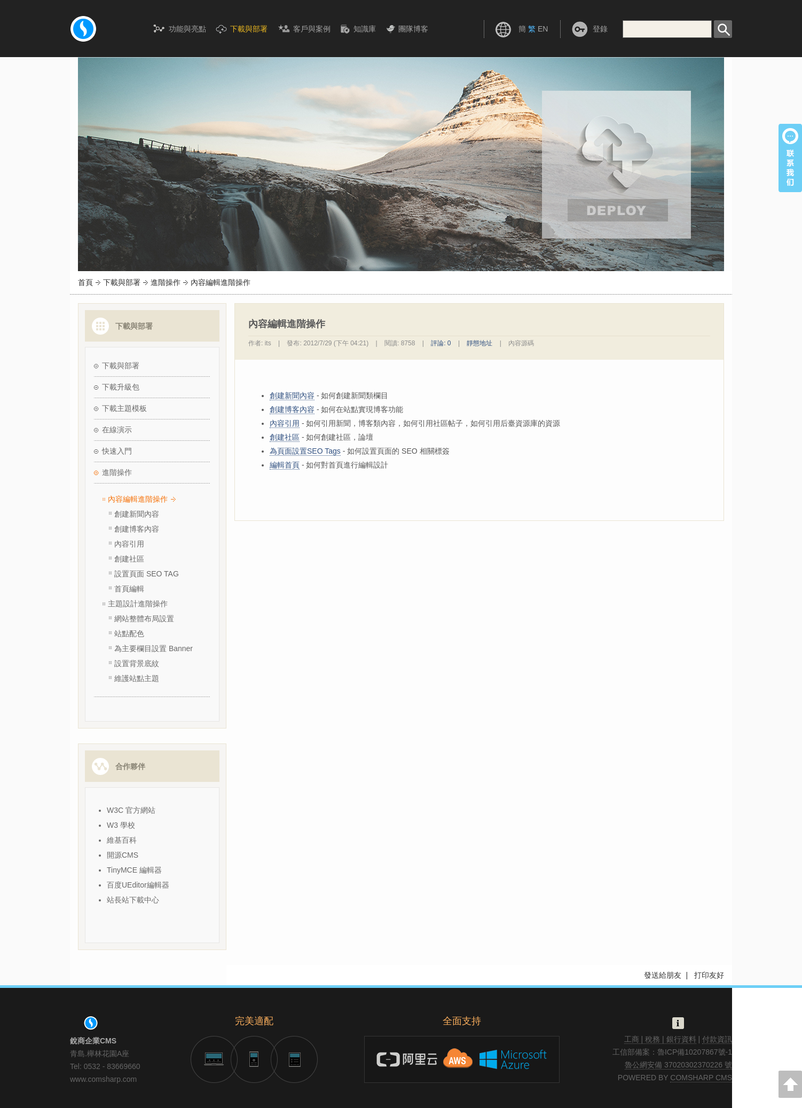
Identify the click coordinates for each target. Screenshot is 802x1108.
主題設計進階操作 (138, 603)
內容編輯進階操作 (138, 499)
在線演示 (117, 429)
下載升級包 (120, 387)
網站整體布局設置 (144, 618)
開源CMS (122, 855)
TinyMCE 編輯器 (134, 870)
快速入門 (117, 451)
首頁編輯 (129, 588)
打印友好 (709, 975)
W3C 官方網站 (131, 810)
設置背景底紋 (136, 663)
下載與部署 (121, 282)
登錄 (600, 29)
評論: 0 (441, 343)
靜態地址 (479, 343)
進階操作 (165, 282)
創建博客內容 (136, 529)
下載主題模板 (124, 408)
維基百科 (122, 840)
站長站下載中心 (133, 900)
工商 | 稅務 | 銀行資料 (660, 1039)
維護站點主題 (136, 678)
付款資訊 (717, 1039)
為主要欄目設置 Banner (153, 648)
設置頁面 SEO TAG (146, 573)
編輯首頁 (285, 465)
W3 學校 (121, 825)
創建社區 (129, 559)
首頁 (85, 282)
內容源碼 (521, 343)
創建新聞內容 (136, 514)
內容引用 (129, 544)
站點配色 (129, 633)
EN (543, 29)
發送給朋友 (662, 975)
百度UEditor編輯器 (138, 885)
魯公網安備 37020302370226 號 (678, 1064)
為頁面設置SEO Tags (305, 451)
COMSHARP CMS (701, 1077)
